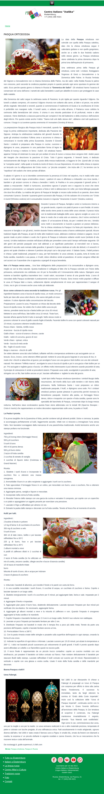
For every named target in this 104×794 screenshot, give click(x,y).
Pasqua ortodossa (17, 749)
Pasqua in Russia (31, 749)
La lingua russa (12, 766)
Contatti (8, 781)
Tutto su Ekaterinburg (15, 758)
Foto (7, 777)
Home (7, 26)
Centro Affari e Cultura (15, 770)
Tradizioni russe (12, 773)
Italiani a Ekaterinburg (15, 762)
